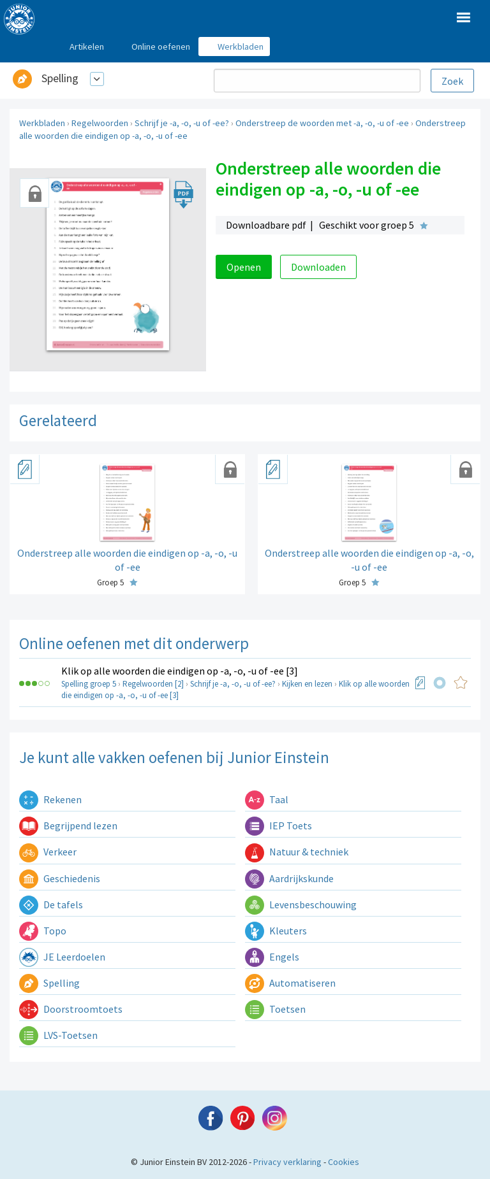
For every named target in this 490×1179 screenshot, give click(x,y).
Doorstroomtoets (70, 1009)
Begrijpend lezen (68, 825)
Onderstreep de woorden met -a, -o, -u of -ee (322, 123)
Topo (42, 930)
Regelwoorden (99, 123)
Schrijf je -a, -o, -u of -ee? (182, 123)
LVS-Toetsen (58, 1035)
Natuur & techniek (296, 851)
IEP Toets (278, 825)
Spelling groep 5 (88, 683)
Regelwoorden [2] (153, 683)
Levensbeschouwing (301, 904)
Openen (243, 267)
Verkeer (48, 851)
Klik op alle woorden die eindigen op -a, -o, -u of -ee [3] (179, 670)
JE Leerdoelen (62, 956)
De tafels (51, 904)
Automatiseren (290, 982)
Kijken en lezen (307, 683)
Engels (272, 956)
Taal (266, 799)
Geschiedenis (59, 878)
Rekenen (50, 799)
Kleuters (276, 930)
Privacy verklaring (287, 1162)
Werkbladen (42, 123)
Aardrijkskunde (289, 878)
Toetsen (275, 1009)
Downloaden (318, 267)
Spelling (59, 78)
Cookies (343, 1162)
